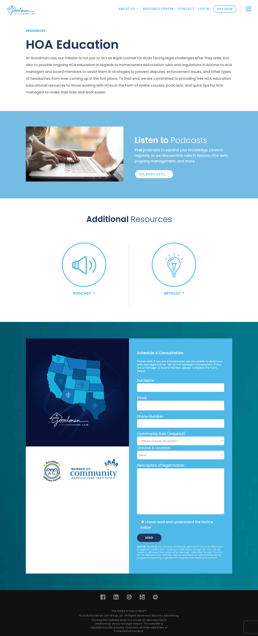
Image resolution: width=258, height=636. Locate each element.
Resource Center (158, 9)
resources (36, 30)
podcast (82, 293)
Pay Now (225, 9)
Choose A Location (153, 447)
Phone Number (150, 416)
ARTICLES (172, 293)
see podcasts (152, 174)
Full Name (145, 380)
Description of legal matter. (161, 465)
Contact (186, 9)
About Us (126, 9)
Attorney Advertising (165, 615)
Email (142, 397)
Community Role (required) (180, 437)
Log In (203, 9)
